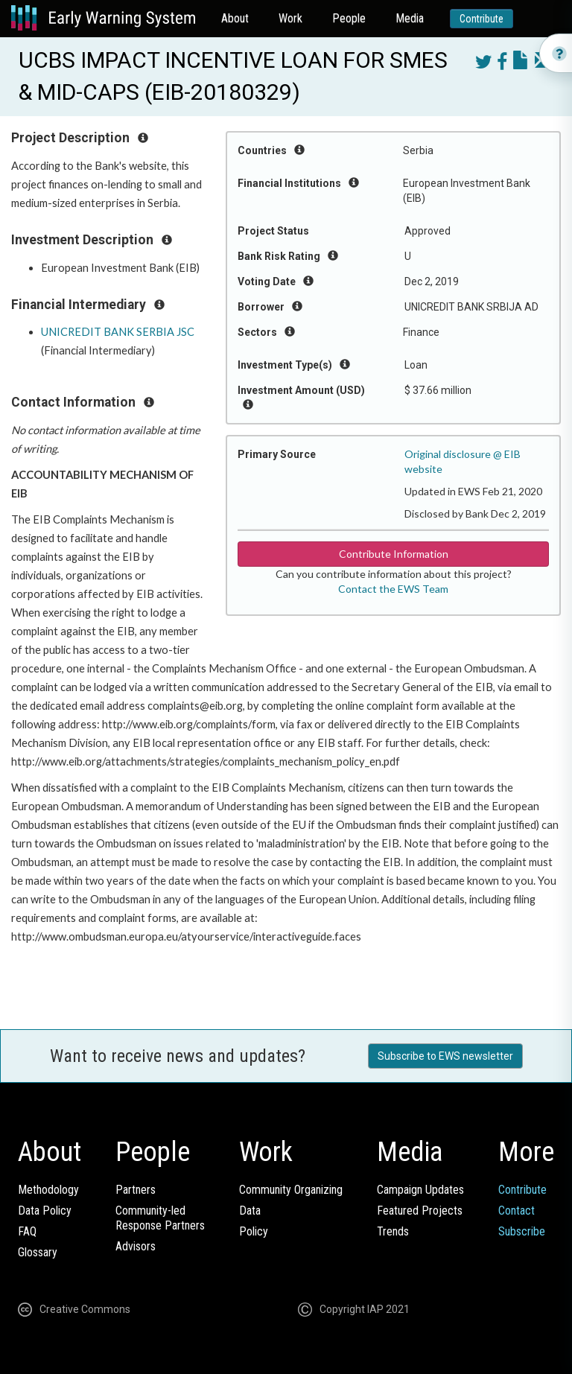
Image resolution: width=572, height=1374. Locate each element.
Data (250, 1210)
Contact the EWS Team (393, 588)
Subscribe (521, 1231)
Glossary (37, 1252)
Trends (393, 1231)
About (235, 18)
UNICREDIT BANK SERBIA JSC (117, 331)
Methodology (48, 1190)
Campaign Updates (420, 1190)
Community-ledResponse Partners (160, 1218)
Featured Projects (420, 1210)
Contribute (481, 19)
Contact (516, 1210)
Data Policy (45, 1210)
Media (409, 18)
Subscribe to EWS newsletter (445, 1056)
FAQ (27, 1231)
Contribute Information (393, 553)
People (349, 18)
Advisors (135, 1246)
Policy (253, 1231)
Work (290, 18)
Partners (135, 1190)
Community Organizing (291, 1190)
